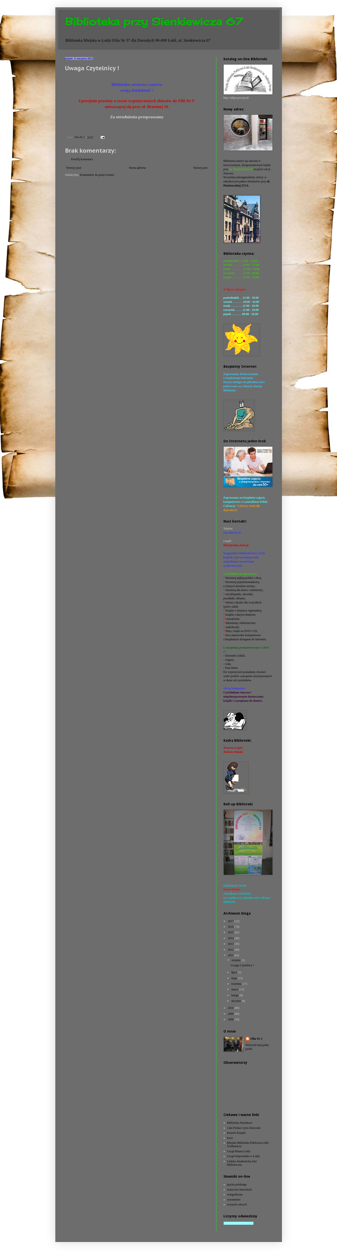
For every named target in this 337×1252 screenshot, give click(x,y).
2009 (231, 1013)
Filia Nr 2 (256, 1038)
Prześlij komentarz (82, 159)
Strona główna (137, 167)
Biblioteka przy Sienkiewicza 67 (154, 21)
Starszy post (200, 167)
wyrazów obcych (237, 1204)
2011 (231, 955)
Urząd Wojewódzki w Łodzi (243, 1156)
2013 (231, 944)
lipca (234, 972)
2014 (231, 938)
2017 (231, 921)
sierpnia (236, 960)
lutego (235, 995)
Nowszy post (73, 167)
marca (235, 989)
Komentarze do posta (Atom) (97, 175)
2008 (231, 1019)
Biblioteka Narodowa (239, 1122)
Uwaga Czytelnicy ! (242, 965)
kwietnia (236, 984)
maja (234, 978)
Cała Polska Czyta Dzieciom (244, 1128)
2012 (231, 949)
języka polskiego (237, 1184)
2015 (231, 932)
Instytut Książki (236, 1132)
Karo (230, 1138)
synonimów (234, 1199)
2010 (231, 1008)
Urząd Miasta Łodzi (238, 1151)
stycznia (236, 1001)
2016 (231, 926)
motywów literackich (239, 1189)
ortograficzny (235, 1194)
